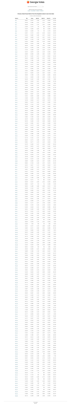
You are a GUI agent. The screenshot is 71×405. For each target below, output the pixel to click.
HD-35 (16, 91)
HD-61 (16, 146)
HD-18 (16, 56)
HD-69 (16, 163)
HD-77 (16, 179)
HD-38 (16, 98)
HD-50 (16, 123)
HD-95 (16, 217)
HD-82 (16, 190)
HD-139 (16, 309)
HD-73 (16, 171)
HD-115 (16, 259)
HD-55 (16, 133)
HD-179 (16, 393)
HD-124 (16, 278)
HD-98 (16, 223)
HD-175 (16, 385)
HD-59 (16, 142)
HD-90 (16, 207)
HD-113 (16, 255)
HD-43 (16, 108)
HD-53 (16, 129)
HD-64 (16, 152)
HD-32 (16, 85)
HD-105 (16, 238)
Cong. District (33, 10)
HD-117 (16, 263)
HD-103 (16, 234)
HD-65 (16, 154)
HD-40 (16, 102)
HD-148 (16, 328)
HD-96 (16, 219)
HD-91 (16, 209)
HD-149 (16, 330)
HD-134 (16, 299)
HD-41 (16, 104)
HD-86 (16, 198)
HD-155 (16, 343)
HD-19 (16, 58)
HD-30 (16, 81)
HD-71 (16, 167)
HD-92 (16, 211)
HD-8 (16, 35)
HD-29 (16, 79)
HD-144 (16, 320)
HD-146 (16, 324)
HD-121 (16, 272)
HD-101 (16, 230)
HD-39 (16, 100)
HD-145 (16, 322)
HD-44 (16, 110)
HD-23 (16, 66)
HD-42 (16, 106)
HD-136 (16, 303)
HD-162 (16, 358)
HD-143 (16, 318)
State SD (37, 10)
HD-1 (16, 20)
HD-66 (16, 156)
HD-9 (16, 37)
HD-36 (16, 93)
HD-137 (16, 305)
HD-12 (16, 43)
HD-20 (16, 60)
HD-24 (16, 68)
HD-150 (16, 332)
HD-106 (16, 240)
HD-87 (16, 200)
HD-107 (16, 242)
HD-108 (16, 244)
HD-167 (16, 368)
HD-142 (16, 316)
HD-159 (16, 351)
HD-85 (16, 196)
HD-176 (16, 387)
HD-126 (16, 282)
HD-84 (16, 194)
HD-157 (16, 347)
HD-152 (16, 337)
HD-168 (16, 370)
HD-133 (16, 297)
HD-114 (16, 257)
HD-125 (16, 280)
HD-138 (16, 307)
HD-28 (16, 77)
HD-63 (16, 150)
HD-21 (16, 62)
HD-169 (16, 372)
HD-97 (16, 221)
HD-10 (16, 39)
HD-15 (16, 49)
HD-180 (16, 395)
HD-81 (16, 188)
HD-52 (16, 127)
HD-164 (16, 362)
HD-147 (16, 326)
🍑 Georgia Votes (35, 2)
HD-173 (16, 381)
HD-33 (16, 87)
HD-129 (16, 288)
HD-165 (16, 364)
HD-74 (16, 173)
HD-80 (16, 186)
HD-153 (16, 339)
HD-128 (16, 286)
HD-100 (16, 228)
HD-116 (16, 261)
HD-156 (16, 345)
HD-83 (16, 192)
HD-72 (16, 169)
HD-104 (16, 236)
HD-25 (16, 70)
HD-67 (16, 158)
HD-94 (16, 215)
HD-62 (16, 148)
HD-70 (16, 165)
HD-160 (16, 353)
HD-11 (16, 41)
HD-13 (16, 45)
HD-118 (16, 265)
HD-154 (16, 341)
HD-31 (16, 83)
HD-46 (16, 114)
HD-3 (16, 24)
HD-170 (16, 374)
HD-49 (16, 121)
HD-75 (16, 175)
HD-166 (16, 366)
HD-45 (16, 112)
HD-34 (16, 89)
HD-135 (16, 301)
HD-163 (16, 360)
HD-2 (16, 22)
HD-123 (16, 276)
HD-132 (16, 295)
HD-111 (16, 251)
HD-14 (16, 47)
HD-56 (16, 135)
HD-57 (16, 137)
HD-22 (16, 64)
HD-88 (16, 202)
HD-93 (16, 213)
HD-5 (16, 28)
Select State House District (32, 6)
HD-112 (16, 253)
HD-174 (16, 383)
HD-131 (16, 293)
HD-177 (16, 389)
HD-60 (16, 144)
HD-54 (16, 131)
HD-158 (16, 349)
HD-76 (16, 177)
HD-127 (16, 284)
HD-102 (16, 232)
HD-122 (16, 274)
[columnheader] (18, 18)
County (29, 10)
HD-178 (16, 391)
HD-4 (16, 26)
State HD (41, 10)
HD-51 (16, 125)
